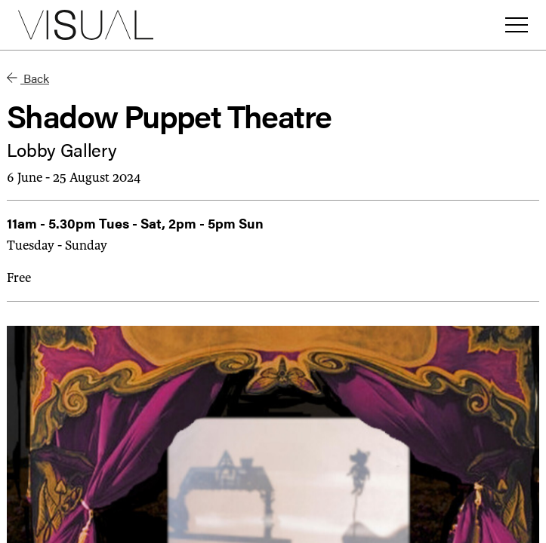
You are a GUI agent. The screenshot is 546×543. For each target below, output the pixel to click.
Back (28, 78)
